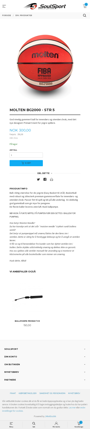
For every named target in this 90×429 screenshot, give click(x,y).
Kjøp (26, 163)
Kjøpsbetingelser (28, 393)
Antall (13, 150)
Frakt (13, 393)
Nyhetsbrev (74, 393)
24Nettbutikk (50, 416)
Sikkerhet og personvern (52, 393)
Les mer (72, 407)
